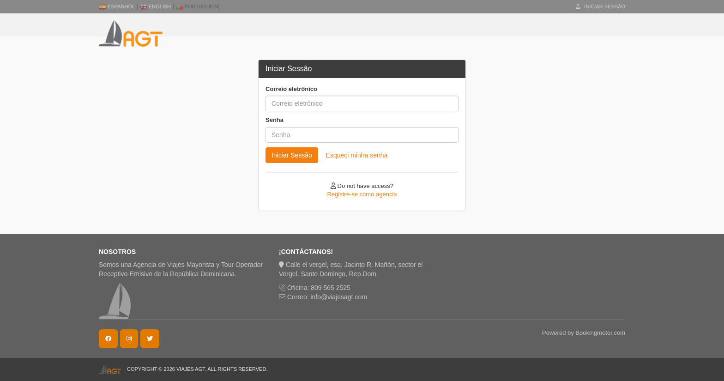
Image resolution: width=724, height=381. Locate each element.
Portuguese (198, 6)
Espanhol (117, 6)
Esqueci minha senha (357, 155)
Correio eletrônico (291, 88)
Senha (274, 119)
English (155, 6)
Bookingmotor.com (600, 332)
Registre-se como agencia (362, 194)
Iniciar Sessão (600, 6)
